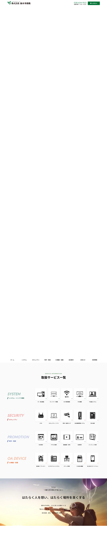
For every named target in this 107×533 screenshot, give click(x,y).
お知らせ (82, 360)
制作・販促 (48, 360)
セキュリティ (35, 360)
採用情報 (94, 360)
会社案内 (71, 360)
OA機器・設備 (59, 360)
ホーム (12, 360)
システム (24, 360)
